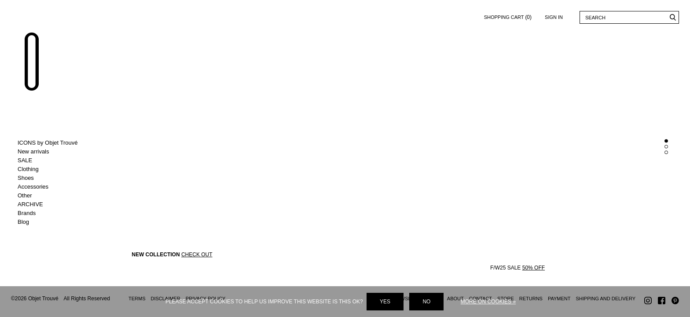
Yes (385, 302)
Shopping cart (508, 15)
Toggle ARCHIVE (54, 204)
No (426, 302)
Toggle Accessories (54, 186)
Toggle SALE (54, 160)
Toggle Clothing (54, 169)
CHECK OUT (197, 256)
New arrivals (33, 151)
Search (672, 17)
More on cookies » (488, 302)
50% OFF (533, 269)
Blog (23, 222)
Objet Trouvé (33, 64)
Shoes (26, 178)
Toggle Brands (54, 213)
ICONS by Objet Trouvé (48, 142)
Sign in (554, 17)
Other (25, 195)
